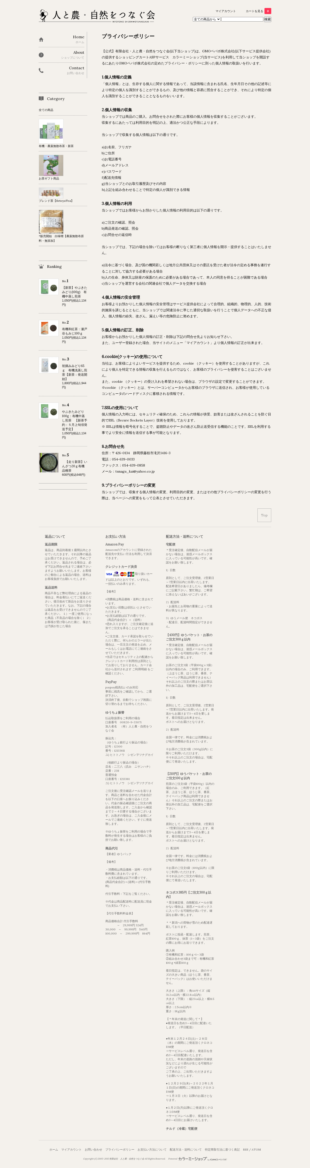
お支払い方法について (152, 1149)
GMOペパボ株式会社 (218, 51)
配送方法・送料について (186, 1149)
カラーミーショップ (187, 57)
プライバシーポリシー (119, 1149)
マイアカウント (226, 11)
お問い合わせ (93, 1149)
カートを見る (258, 11)
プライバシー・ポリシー (183, 63)
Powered (197, 1158)
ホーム (53, 1149)
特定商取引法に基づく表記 (222, 1149)
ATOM (256, 1149)
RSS (245, 1149)
